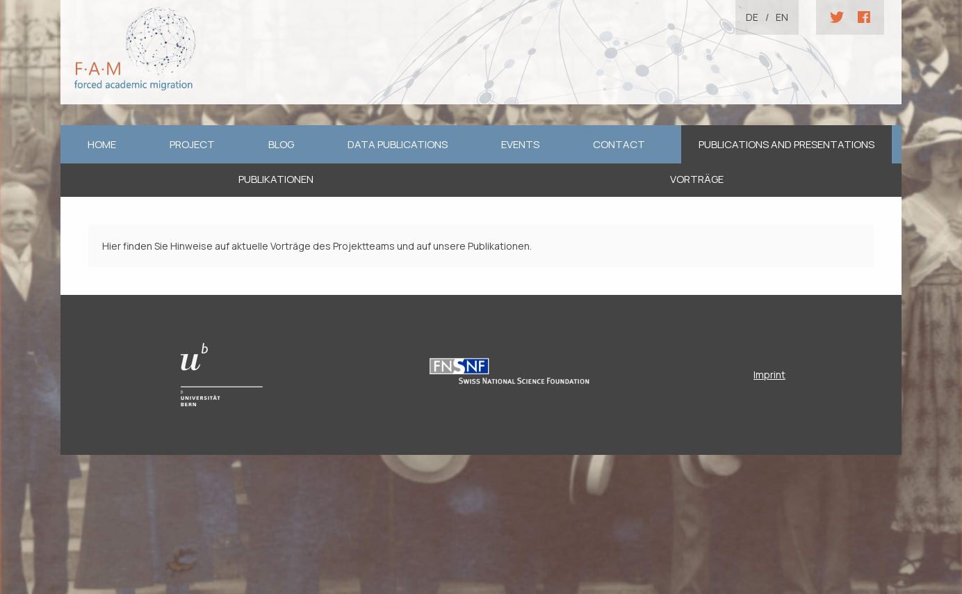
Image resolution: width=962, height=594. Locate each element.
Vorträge (697, 179)
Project (192, 144)
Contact (619, 144)
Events (520, 144)
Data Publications (398, 144)
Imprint (769, 374)
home (102, 144)
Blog (281, 144)
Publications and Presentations (786, 144)
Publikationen (275, 179)
